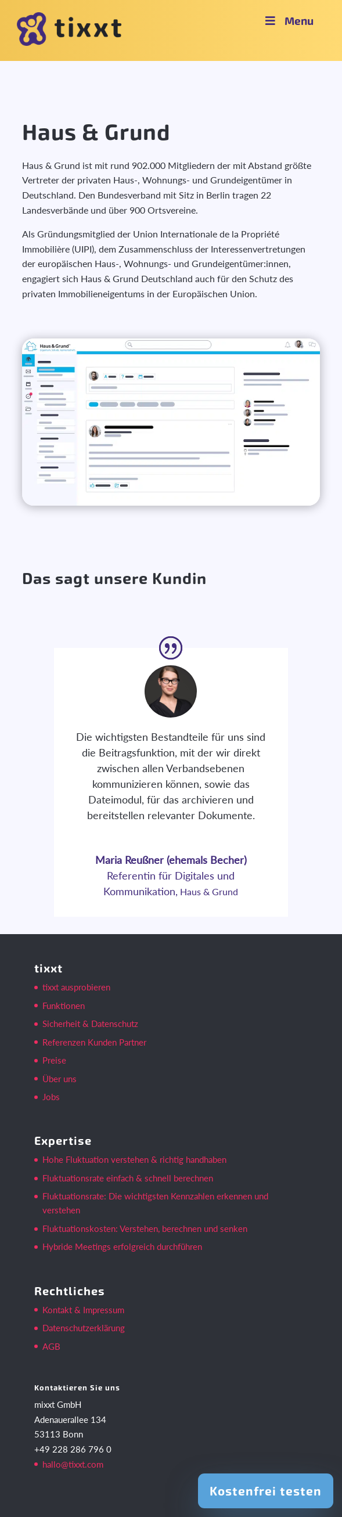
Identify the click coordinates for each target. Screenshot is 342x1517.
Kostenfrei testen (266, 1490)
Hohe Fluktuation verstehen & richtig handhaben (134, 1159)
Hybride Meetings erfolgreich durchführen (122, 1246)
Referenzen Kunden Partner (94, 1042)
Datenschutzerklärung (83, 1328)
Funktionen (63, 1005)
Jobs (51, 1096)
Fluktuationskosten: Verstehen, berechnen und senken (144, 1228)
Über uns (59, 1078)
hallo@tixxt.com (72, 1464)
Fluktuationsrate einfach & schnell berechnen (127, 1178)
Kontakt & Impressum (83, 1310)
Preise (54, 1060)
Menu (288, 20)
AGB (51, 1346)
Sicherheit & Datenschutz (90, 1023)
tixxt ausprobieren (76, 987)
